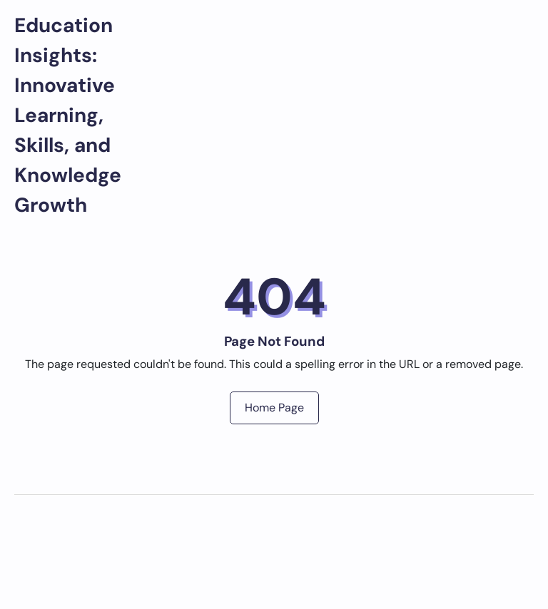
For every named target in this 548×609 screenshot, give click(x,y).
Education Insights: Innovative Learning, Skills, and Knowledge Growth (67, 115)
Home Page (274, 407)
